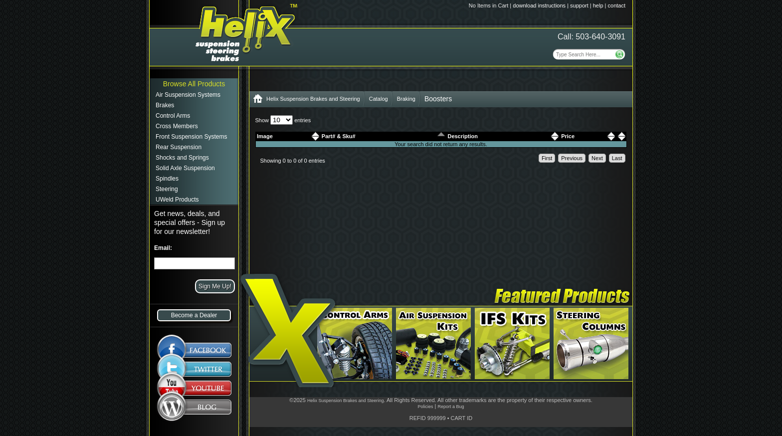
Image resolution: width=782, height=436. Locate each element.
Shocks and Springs (182, 157)
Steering (167, 189)
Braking (406, 99)
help (598, 5)
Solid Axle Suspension (185, 168)
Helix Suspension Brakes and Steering (313, 99)
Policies (425, 406)
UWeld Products (177, 199)
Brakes (165, 105)
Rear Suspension (178, 147)
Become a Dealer (194, 315)
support (579, 5)
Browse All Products (194, 84)
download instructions (539, 5)
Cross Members (177, 126)
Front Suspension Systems (191, 136)
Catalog (378, 99)
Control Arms (173, 115)
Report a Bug (450, 406)
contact (616, 5)
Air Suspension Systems (188, 94)
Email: (163, 247)
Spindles (167, 178)
